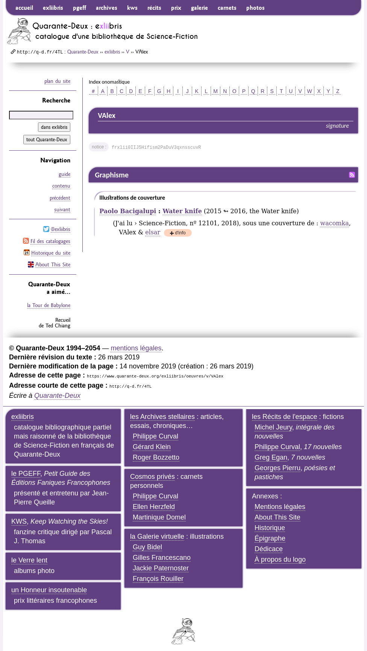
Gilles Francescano (162, 553)
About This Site (52, 261)
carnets (227, 7)
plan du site (57, 81)
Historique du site (50, 249)
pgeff (79, 7)
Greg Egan (271, 453)
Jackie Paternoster (161, 564)
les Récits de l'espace (284, 412)
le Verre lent (29, 556)
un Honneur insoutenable (49, 586)
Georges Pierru (277, 464)
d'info (180, 233)
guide (64, 174)
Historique (270, 523)
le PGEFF (25, 469)
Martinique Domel (159, 513)
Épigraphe (270, 534)
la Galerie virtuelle (157, 532)
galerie (199, 7)
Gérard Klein (152, 442)
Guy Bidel (147, 543)
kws (132, 7)
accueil (24, 7)
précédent (60, 196)
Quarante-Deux (83, 52)
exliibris (53, 7)
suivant (62, 208)
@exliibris (60, 227)
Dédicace (269, 545)
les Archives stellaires (162, 412)
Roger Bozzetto (156, 453)
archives (106, 7)
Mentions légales (280, 502)
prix (176, 7)
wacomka (334, 223)
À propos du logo (280, 555)
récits (154, 7)
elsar (152, 232)
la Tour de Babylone (48, 301)
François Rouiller (158, 574)
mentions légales (136, 344)
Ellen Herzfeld (154, 502)
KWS (19, 517)
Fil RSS (352, 174)
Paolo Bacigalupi (127, 211)
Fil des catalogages (50, 238)
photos (255, 7)
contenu (61, 185)
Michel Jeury (273, 423)
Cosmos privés (152, 472)
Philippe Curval (155, 432)
